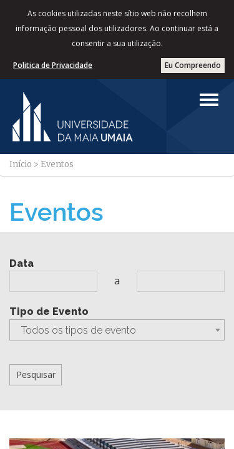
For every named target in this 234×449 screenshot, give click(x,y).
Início (20, 164)
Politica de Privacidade (52, 65)
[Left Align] (209, 99)
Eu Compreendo (193, 65)
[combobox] (117, 329)
